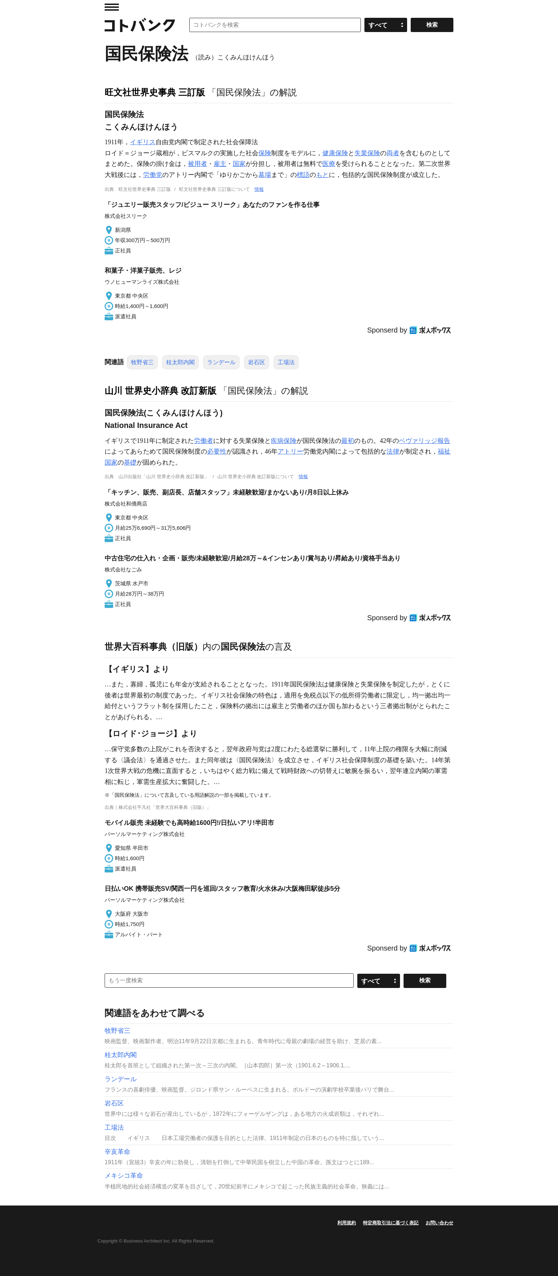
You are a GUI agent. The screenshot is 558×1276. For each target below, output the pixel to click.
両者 (392, 153)
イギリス (143, 142)
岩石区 (256, 362)
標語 (303, 174)
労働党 (152, 174)
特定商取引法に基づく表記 (390, 1222)
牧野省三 (142, 362)
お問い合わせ (439, 1222)
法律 (392, 451)
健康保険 (335, 153)
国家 (239, 163)
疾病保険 (283, 440)
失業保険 (367, 153)
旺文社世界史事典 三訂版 (155, 92)
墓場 (264, 174)
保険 (264, 153)
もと (322, 174)
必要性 (216, 451)
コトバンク (140, 25)
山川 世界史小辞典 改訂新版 (160, 391)
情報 (259, 189)
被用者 (197, 163)
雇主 (220, 163)
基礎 (130, 462)
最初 (347, 440)
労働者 (203, 440)
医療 (328, 163)
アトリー (290, 451)
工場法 (286, 362)
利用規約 (346, 1222)
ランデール (221, 362)
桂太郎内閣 (180, 362)
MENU (112, 7)
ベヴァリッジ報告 (424, 440)
